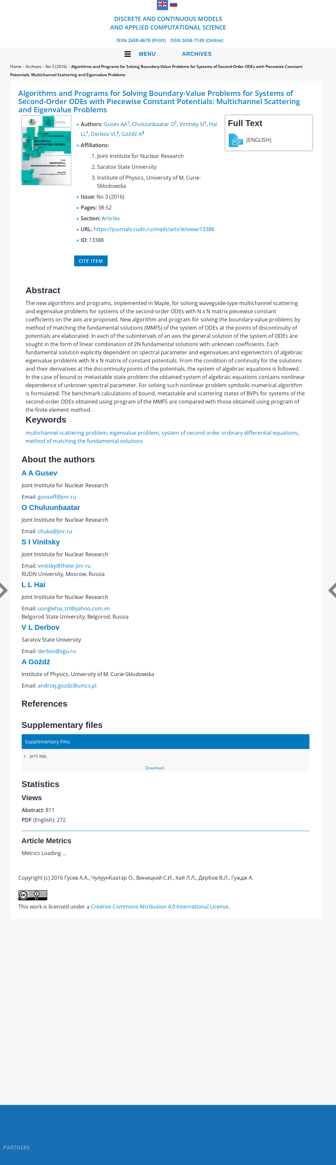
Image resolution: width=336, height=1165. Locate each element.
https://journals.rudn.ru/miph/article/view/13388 (154, 229)
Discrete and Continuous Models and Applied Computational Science (168, 23)
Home (15, 66)
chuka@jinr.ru (55, 531)
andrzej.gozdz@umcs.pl (67, 685)
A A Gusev (39, 473)
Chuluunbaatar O (153, 124)
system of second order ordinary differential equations (229, 432)
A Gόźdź (36, 662)
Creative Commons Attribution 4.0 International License (159, 906)
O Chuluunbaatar (51, 507)
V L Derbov (41, 627)
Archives (197, 54)
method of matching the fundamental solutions (84, 441)
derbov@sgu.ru (57, 651)
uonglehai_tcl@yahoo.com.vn (74, 608)
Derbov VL (103, 134)
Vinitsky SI (191, 124)
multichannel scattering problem (66, 432)
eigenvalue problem (134, 432)
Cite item (91, 261)
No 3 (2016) (56, 66)
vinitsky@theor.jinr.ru (64, 565)
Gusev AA (115, 124)
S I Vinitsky (41, 542)
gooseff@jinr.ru (57, 496)
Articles (111, 218)
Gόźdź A (131, 134)
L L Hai (34, 585)
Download (154, 768)
